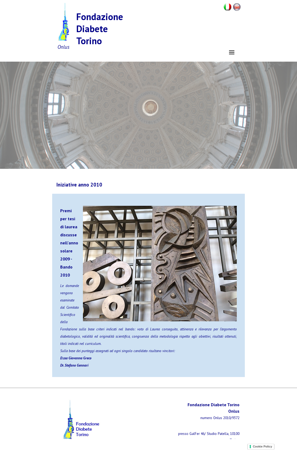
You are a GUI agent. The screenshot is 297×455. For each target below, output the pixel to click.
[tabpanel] (100, 184)
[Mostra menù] (232, 52)
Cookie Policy (262, 446)
